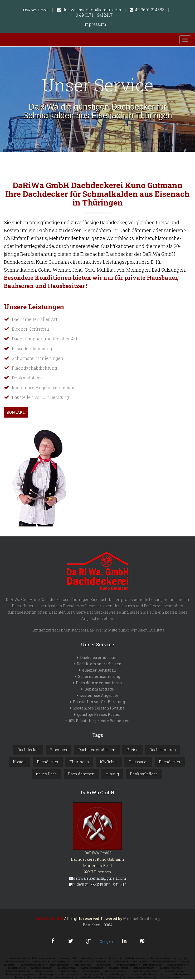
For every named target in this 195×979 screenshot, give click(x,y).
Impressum (95, 24)
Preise (132, 749)
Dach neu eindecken (99, 657)
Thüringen (79, 761)
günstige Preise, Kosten (99, 714)
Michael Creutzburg (141, 918)
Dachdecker (28, 749)
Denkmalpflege (99, 689)
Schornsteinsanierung (99, 676)
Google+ (106, 941)
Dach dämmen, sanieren (99, 682)
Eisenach (58, 749)
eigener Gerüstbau (99, 670)
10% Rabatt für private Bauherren (99, 720)
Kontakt (16, 412)
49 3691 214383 (147, 10)
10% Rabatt (109, 761)
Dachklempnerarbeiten (99, 663)
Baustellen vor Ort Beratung (99, 701)
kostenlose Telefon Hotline (99, 708)
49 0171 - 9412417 (94, 15)
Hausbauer (138, 761)
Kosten (19, 761)
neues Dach (46, 773)
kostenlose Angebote (99, 695)
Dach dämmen (81, 773)
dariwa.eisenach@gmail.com (89, 10)
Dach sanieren (162, 749)
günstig (112, 773)
